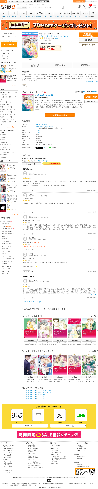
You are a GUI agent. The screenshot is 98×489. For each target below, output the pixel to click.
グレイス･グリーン (6, 144)
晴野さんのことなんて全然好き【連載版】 (12, 187)
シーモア (3, 1)
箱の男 (8, 206)
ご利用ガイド (5, 53)
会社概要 (15, 477)
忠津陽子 (94, 344)
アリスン (3, 147)
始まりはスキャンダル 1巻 (44, 95)
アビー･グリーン (5, 149)
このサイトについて (63, 477)
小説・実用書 (66, 13)
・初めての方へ (55, 454)
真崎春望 (3, 157)
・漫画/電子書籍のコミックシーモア (11, 445)
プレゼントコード (6, 271)
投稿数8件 (49, 38)
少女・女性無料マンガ (7, 231)
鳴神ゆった (4, 142)
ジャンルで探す (22, 7)
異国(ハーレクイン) (6, 117)
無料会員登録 (79, 1)
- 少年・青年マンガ (8, 447)
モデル (42, 126)
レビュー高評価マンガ (8, 258)
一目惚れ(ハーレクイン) (7, 119)
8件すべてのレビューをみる (32, 302)
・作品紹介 (78, 445)
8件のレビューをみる (43, 161)
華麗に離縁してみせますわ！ (12, 176)
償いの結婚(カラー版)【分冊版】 (11, 76)
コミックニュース (6, 266)
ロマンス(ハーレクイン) (7, 102)
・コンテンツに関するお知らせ (35, 467)
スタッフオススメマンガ (8, 256)
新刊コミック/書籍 (6, 221)
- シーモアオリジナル (9, 461)
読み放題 (11, 1)
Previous (23, 330)
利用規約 (20, 477)
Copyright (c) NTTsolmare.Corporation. (49, 487)
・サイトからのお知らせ (33, 465)
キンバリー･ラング (72, 381)
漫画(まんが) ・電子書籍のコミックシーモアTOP (14, 16)
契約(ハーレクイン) (6, 107)
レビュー (18, 1)
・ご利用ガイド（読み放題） (58, 458)
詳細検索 (4, 263)
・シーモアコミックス (81, 450)
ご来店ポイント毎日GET (8, 243)
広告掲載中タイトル (7, 261)
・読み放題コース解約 (33, 458)
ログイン (91, 1)
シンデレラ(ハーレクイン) (8, 109)
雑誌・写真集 (75, 13)
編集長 (51, 126)
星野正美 (3, 135)
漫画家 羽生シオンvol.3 (60, 379)
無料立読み (31, 340)
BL (31, 13)
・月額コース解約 (31, 456)
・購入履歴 (30, 452)
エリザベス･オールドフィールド (49, 36)
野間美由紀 (4, 154)
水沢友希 (10, 70)
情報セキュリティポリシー (39, 477)
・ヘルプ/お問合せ (56, 452)
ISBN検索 (71, 477)
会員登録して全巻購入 (60, 115)
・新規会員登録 (31, 445)
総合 (4, 13)
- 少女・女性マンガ (8, 448)
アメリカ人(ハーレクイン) (8, 114)
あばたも (9, 179)
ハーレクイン (61, 16)
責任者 (46, 126)
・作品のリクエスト (56, 460)
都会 (8, 207)
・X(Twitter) (78, 458)
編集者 (37, 126)
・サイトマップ (55, 463)
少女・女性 (22, 13)
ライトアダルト (93, 13)
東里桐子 (3, 140)
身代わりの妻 (30, 379)
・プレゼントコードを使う (34, 463)
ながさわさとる (12, 80)
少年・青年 (13, 13)
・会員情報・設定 (31, 450)
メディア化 (85, 13)
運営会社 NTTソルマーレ (79, 477)
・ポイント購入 (31, 446)
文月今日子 (63, 344)
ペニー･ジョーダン (72, 344)
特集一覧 (4, 253)
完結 (24, 85)
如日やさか (9, 190)
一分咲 (14, 199)
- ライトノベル (7, 454)
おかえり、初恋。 (11, 165)
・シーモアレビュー (7, 472)
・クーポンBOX (31, 453)
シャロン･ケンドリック (7, 152)
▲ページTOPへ (94, 439)
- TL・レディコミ (7, 452)
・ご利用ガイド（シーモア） (58, 456)
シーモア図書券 (6, 268)
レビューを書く (44, 40)
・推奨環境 (54, 461)
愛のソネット (89, 379)
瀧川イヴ (49, 344)
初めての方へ (5, 56)
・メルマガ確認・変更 (33, 448)
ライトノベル (57, 13)
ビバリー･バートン (86, 344)
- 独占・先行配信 (7, 463)
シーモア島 (26, 1)
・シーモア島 (54, 451)
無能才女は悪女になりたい (12, 196)
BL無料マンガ (5, 236)
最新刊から (95, 91)
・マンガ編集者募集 (80, 448)
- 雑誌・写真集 (7, 456)
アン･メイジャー (42, 344)
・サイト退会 (30, 459)
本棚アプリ (5, 273)
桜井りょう (40, 381)
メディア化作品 (6, 251)
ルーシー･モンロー (28, 344)
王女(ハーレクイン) (6, 112)
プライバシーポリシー (28, 477)
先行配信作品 (5, 241)
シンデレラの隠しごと (45, 379)
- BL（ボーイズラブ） (9, 450)
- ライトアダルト (7, 466)
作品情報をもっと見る (92, 81)
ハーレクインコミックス (34, 16)
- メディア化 (6, 465)
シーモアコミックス (40, 13)
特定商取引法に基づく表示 (52, 477)
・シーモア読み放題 (7, 470)
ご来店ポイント (30, 426)
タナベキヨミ (64, 36)
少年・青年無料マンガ (7, 233)
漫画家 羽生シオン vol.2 (74, 379)
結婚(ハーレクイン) (6, 104)
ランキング (6, 226)
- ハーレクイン (7, 459)
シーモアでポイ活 (6, 246)
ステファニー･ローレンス (88, 381)
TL (49, 13)
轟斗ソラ (9, 199)
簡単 (83, 91)
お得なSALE (5, 238)
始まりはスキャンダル (81, 16)
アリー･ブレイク (56, 344)
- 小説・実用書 (7, 457)
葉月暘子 (3, 137)
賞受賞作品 (5, 248)
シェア (46, 147)
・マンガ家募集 (79, 447)
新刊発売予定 (5, 223)
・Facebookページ (80, 456)
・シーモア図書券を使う (33, 462)
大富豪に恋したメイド (11, 66)
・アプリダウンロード (57, 445)
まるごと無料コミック (7, 229)
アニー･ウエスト (57, 381)
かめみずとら (10, 167)
